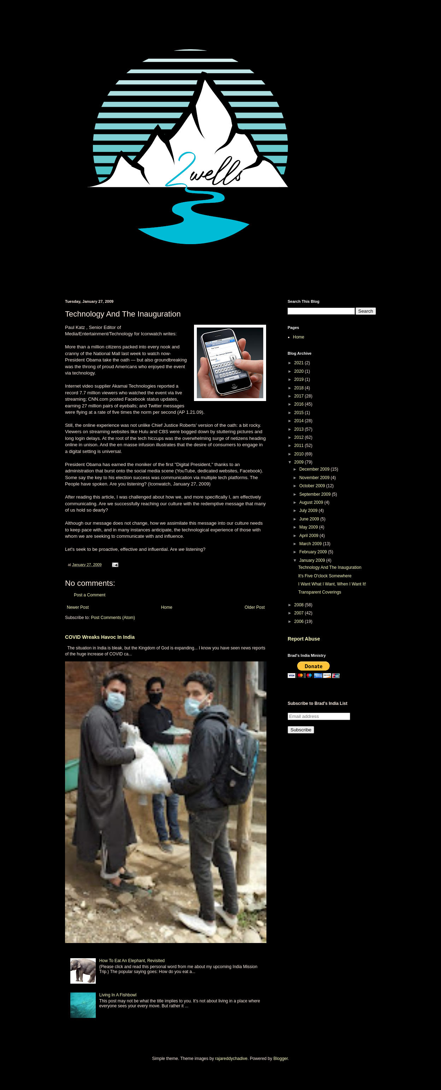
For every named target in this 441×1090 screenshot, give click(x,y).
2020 (299, 371)
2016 (299, 404)
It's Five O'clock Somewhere (325, 575)
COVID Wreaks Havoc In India (100, 637)
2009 (299, 462)
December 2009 (315, 469)
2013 (299, 429)
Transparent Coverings (319, 592)
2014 (299, 420)
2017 (299, 396)
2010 (299, 454)
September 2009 (315, 494)
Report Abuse (304, 639)
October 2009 (312, 485)
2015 (299, 412)
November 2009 (315, 477)
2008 (299, 604)
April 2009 (309, 535)
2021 (299, 362)
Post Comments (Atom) (113, 617)
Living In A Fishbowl (117, 994)
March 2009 (311, 543)
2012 (299, 437)
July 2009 (309, 510)
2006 (299, 621)
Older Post (255, 607)
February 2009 (313, 551)
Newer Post (78, 607)
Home (166, 607)
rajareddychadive (231, 1058)
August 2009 (311, 502)
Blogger (281, 1058)
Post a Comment (89, 595)
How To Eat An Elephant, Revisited (132, 960)
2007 (299, 613)
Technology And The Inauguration (329, 567)
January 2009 (312, 560)
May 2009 (309, 527)
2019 (299, 379)
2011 (299, 445)
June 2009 (309, 519)
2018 (299, 387)
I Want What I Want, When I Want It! (332, 584)
